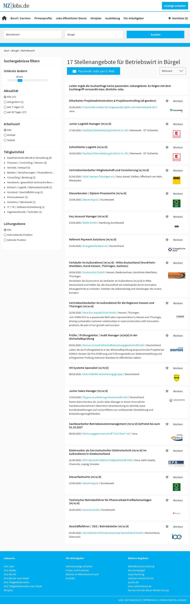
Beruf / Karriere (20, 18)
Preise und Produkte (77, 570)
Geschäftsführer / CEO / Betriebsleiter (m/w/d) (99, 526)
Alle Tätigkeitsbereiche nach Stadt (23, 586)
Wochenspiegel (136, 570)
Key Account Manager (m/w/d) (88, 216)
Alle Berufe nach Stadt (16, 578)
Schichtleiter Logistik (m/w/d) (88, 147)
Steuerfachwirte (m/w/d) (85, 477)
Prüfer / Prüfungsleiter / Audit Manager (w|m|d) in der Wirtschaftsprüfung (103, 336)
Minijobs (95, 18)
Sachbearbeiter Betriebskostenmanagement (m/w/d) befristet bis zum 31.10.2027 (114, 425)
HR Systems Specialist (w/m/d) (89, 368)
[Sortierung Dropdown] (182, 71)
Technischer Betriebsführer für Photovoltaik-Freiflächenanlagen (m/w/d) (110, 501)
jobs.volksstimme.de (139, 586)
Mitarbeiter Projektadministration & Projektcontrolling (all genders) (112, 100)
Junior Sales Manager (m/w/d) (88, 391)
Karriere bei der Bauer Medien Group (148, 590)
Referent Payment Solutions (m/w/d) (92, 239)
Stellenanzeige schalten (79, 566)
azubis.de (133, 582)
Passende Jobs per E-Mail (94, 71)
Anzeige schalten (175, 6)
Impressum (149, 600)
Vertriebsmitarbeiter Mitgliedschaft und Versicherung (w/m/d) (109, 170)
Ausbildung (112, 18)
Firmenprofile (43, 18)
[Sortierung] (169, 71)
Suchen (155, 34)
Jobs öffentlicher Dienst (71, 18)
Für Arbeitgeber (134, 18)
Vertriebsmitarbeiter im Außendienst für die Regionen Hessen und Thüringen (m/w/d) (111, 304)
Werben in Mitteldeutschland (82, 574)
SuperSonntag (136, 574)
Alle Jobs (9, 566)
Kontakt (70, 578)
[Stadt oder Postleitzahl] (94, 34)
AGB (120, 600)
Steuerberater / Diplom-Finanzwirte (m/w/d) (97, 193)
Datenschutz (133, 600)
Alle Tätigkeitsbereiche (16, 582)
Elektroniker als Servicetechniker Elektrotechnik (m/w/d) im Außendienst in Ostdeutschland (107, 452)
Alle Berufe (10, 574)
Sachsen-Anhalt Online (141, 578)
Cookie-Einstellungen (172, 600)
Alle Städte (10, 570)
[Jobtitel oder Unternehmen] (32, 34)
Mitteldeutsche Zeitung (141, 566)
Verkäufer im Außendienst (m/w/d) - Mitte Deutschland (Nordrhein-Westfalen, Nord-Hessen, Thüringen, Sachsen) (112, 264)
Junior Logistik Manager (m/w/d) (90, 124)
